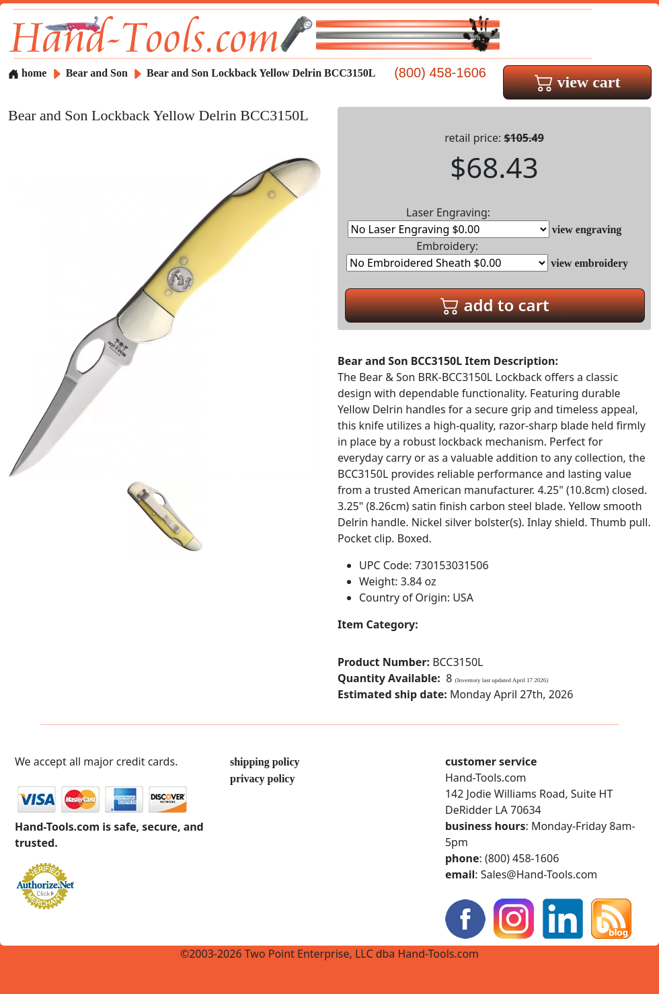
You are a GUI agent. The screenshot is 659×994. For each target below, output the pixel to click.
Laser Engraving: (448, 221)
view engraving (587, 229)
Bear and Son (98, 73)
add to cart (494, 305)
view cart (578, 82)
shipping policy (265, 762)
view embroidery (589, 263)
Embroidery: (447, 255)
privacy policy (262, 778)
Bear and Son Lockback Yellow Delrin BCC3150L (261, 73)
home (27, 73)
